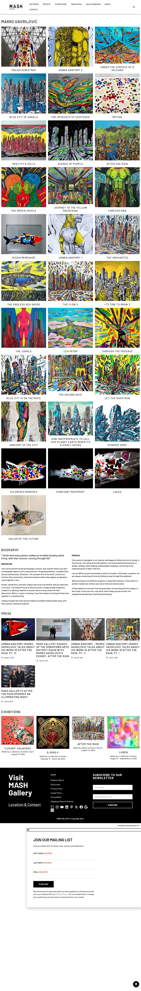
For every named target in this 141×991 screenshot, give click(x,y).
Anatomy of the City (23, 444)
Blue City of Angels (24, 116)
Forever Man (117, 210)
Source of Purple (70, 163)
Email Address (99, 793)
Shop (53, 774)
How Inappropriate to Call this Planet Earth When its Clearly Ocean (70, 441)
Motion (117, 116)
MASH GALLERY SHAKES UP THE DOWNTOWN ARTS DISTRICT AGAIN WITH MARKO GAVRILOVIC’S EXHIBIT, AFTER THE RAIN (52, 650)
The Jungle (24, 351)
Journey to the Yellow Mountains (70, 209)
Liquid (117, 491)
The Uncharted (117, 257)
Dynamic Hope (117, 444)
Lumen (123, 752)
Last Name (42, 863)
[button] (134, 7)
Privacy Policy (62, 894)
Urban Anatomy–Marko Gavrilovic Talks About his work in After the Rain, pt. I (123, 648)
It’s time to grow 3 (117, 304)
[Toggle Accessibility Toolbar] (136, 984)
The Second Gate (70, 394)
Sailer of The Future (24, 538)
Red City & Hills (23, 163)
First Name (98, 784)
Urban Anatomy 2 (71, 70)
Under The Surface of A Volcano (117, 68)
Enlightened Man (24, 70)
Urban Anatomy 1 (70, 257)
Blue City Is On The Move (23, 398)
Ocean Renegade (23, 257)
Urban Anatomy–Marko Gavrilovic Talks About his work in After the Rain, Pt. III (18, 648)
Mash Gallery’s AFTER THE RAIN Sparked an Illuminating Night (16, 693)
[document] (70, 868)
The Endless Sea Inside (23, 304)
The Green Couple (23, 210)
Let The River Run (117, 398)
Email (40, 872)
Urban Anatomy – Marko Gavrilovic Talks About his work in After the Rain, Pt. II (88, 648)
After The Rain (117, 163)
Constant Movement (70, 491)
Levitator (71, 351)
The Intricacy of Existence (70, 116)
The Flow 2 (70, 304)
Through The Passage (117, 351)
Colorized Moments (23, 491)
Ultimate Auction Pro (132, 825)
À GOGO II (53, 752)
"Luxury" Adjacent (17, 748)
